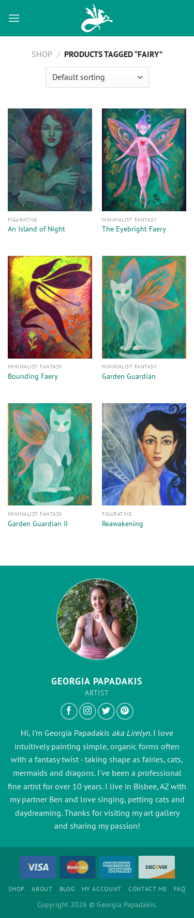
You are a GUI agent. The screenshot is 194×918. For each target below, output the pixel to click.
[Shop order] (97, 77)
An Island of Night (36, 229)
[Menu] (14, 18)
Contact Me (147, 889)
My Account (102, 889)
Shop (42, 54)
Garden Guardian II (38, 523)
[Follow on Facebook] (69, 711)
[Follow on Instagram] (87, 711)
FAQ (180, 889)
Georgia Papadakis (77, 733)
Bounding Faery (33, 376)
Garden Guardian (129, 376)
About (42, 889)
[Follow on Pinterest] (124, 711)
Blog (66, 889)
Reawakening (122, 523)
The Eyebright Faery (134, 229)
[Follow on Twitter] (106, 711)
